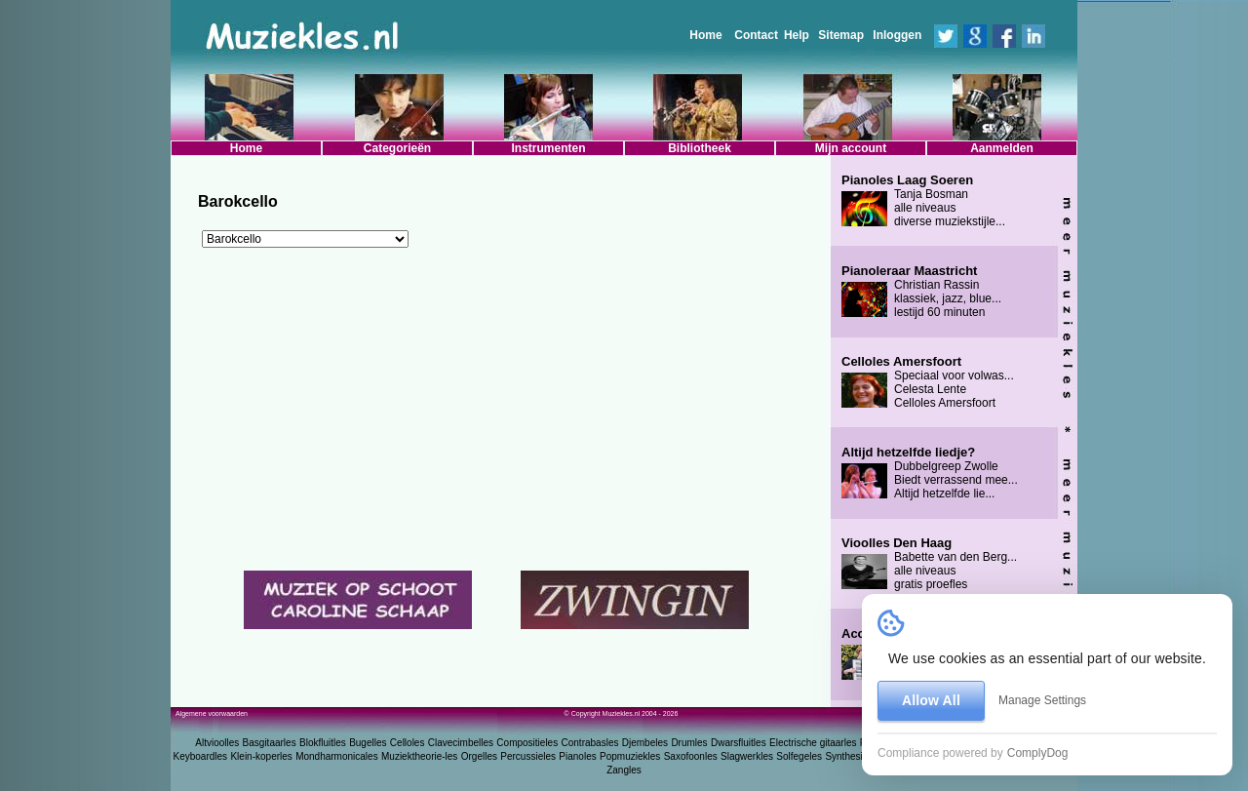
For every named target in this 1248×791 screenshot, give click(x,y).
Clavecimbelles (460, 742)
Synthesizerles (856, 756)
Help (796, 35)
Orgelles (479, 756)
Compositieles (527, 742)
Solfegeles (799, 756)
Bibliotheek (699, 148)
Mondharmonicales (336, 756)
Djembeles (645, 742)
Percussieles (528, 756)
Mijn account (850, 148)
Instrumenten (548, 148)
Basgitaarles (269, 742)
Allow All (931, 700)
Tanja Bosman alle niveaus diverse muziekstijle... (923, 201)
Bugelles (367, 742)
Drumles (689, 742)
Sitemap (841, 35)
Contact (756, 35)
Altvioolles (217, 742)
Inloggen (897, 35)
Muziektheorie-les (419, 756)
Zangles (624, 770)
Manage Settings (1042, 700)
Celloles (407, 742)
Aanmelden (1002, 148)
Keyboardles (201, 756)
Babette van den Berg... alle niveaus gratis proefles (929, 563)
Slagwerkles (747, 756)
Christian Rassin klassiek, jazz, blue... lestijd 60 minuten (921, 291)
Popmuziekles (630, 756)
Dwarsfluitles (738, 742)
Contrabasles (590, 742)
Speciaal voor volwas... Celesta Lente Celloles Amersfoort (927, 382)
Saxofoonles (691, 756)
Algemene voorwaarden (212, 713)
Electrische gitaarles (812, 742)
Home (705, 35)
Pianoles (577, 756)
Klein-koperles (261, 756)
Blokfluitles (322, 742)
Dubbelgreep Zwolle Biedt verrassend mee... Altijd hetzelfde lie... (929, 473)
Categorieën (397, 148)
